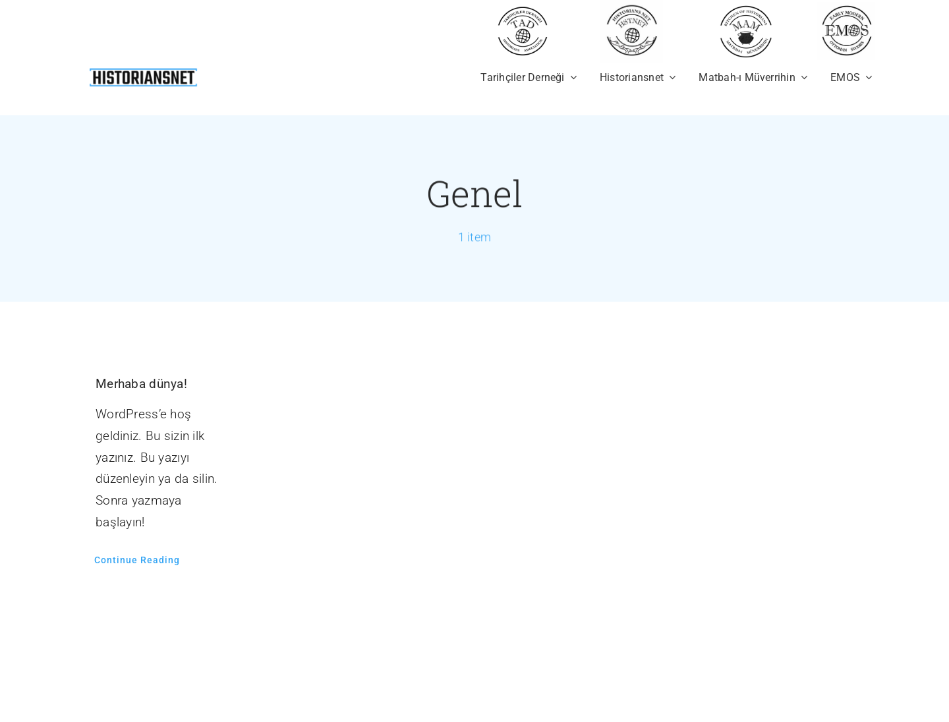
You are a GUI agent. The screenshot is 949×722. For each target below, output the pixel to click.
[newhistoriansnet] (143, 70)
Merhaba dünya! (141, 383)
